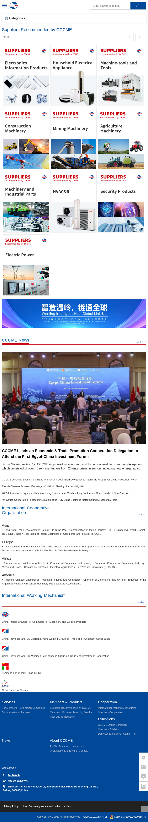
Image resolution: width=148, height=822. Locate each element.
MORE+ (7, 37)
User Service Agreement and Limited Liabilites (47, 806)
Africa (6, 559)
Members (55, 712)
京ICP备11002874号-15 (95, 816)
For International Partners (16, 712)
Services (8, 702)
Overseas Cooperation (110, 712)
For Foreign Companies (32, 707)
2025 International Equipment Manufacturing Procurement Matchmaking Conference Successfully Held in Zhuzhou (65, 493)
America (8, 575)
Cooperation (107, 702)
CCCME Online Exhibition (112, 724)
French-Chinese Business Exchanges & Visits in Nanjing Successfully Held (43, 486)
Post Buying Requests (62, 716)
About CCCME (61, 741)
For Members (9, 707)
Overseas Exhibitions (110, 729)
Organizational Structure (63, 750)
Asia (5, 525)
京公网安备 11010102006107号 (128, 816)
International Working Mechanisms (117, 707)
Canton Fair (129, 733)
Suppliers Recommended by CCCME (70, 707)
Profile (53, 746)
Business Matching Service (77, 712)
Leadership (77, 746)
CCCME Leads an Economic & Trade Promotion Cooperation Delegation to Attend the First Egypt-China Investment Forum (70, 479)
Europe (7, 542)
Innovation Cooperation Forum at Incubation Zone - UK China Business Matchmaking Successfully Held (59, 499)
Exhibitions (106, 719)
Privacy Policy (11, 806)
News (6, 741)
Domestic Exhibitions (109, 733)
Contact (83, 750)
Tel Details (11, 775)
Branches (64, 746)
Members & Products (66, 702)
